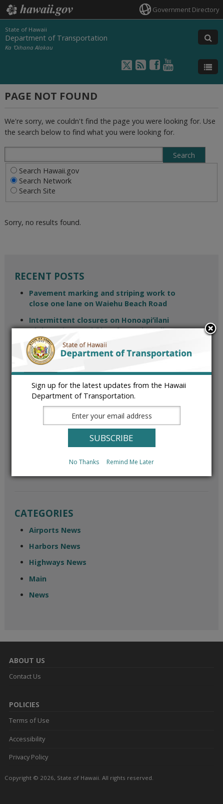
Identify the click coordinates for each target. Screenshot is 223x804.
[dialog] (112, 402)
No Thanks (84, 462)
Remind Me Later (130, 462)
